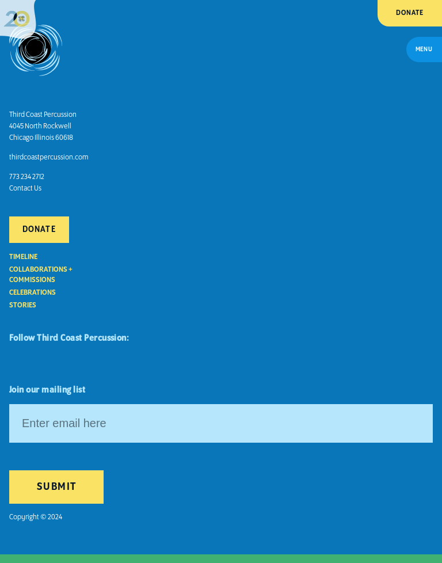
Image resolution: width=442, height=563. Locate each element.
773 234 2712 (26, 177)
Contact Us (25, 188)
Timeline (23, 257)
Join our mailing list (47, 390)
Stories (22, 305)
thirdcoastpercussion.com (48, 157)
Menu (424, 49)
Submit (56, 487)
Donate (410, 13)
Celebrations (32, 292)
